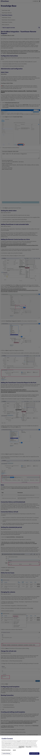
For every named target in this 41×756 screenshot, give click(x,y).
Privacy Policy (28, 746)
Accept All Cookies (34, 753)
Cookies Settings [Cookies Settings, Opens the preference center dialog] (6, 753)
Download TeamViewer (6, 750)
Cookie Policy (21, 746)
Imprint (14, 750)
